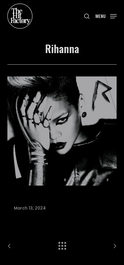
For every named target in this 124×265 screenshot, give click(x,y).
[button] (106, 15)
